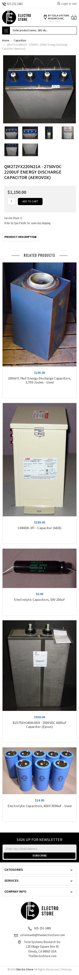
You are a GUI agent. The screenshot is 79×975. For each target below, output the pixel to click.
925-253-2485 (42, 928)
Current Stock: (27, 220)
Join (74, 4)
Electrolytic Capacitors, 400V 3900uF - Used (40, 806)
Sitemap (66, 969)
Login (65, 4)
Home (5, 40)
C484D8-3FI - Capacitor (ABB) (39, 528)
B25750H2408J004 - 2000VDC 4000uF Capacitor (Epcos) (39, 725)
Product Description (20, 237)
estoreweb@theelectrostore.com (42, 935)
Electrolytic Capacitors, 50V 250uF (39, 600)
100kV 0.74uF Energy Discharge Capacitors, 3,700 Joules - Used (39, 380)
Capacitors (20, 40)
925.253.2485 (12, 4)
